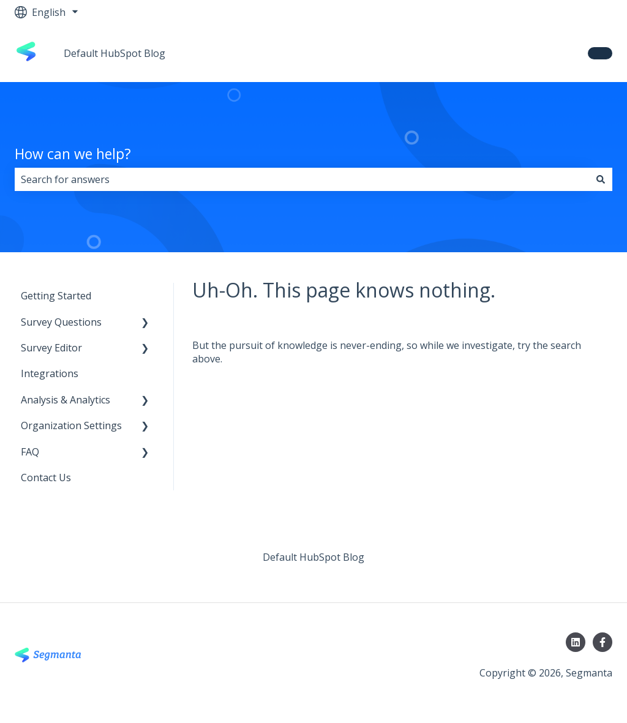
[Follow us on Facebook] (602, 642)
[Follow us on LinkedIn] (575, 642)
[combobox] (302, 179)
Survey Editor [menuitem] (51, 347)
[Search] (600, 179)
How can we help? (73, 153)
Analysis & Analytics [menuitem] (65, 399)
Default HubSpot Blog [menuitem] (313, 557)
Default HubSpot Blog (114, 53)
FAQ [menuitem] (30, 452)
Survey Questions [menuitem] (61, 322)
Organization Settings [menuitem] (71, 425)
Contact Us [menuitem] (46, 477)
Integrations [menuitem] (49, 373)
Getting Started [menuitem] (56, 295)
